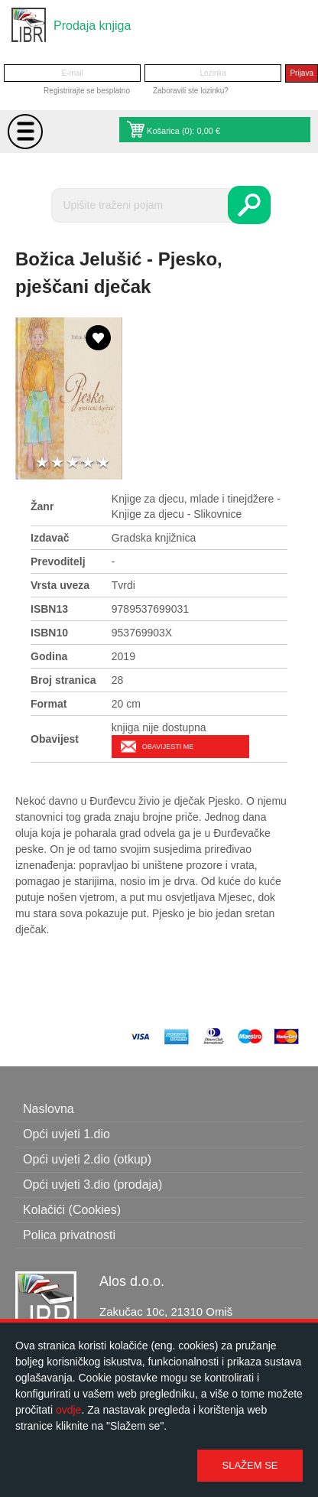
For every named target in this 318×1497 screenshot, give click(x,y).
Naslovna (48, 1108)
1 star (42, 463)
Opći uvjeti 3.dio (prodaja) (92, 1184)
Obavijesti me (167, 746)
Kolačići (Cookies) (72, 1209)
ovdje (68, 1410)
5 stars (103, 463)
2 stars (57, 463)
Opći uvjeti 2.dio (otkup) (87, 1159)
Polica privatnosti (69, 1235)
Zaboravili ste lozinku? (191, 90)
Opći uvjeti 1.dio (66, 1134)
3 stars (72, 463)
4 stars (88, 463)
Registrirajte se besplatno (87, 90)
